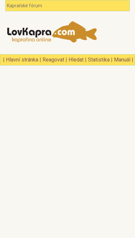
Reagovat (53, 60)
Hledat (76, 60)
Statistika (99, 60)
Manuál (122, 60)
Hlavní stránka (22, 60)
